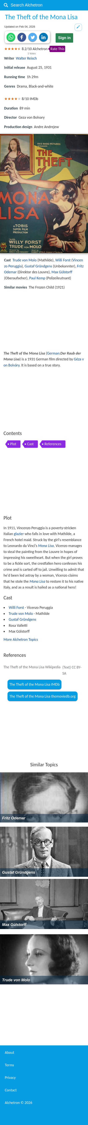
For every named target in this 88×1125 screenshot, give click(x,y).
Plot (13, 444)
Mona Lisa (46, 545)
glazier (19, 533)
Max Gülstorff (61, 272)
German (53, 353)
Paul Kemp (37, 278)
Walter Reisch (26, 58)
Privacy (10, 1077)
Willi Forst (63, 260)
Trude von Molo (25, 260)
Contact (11, 1090)
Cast (30, 444)
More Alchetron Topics (21, 639)
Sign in (64, 38)
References (53, 444)
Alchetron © (18, 1102)
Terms (9, 1065)
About (9, 1052)
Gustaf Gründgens (38, 266)
